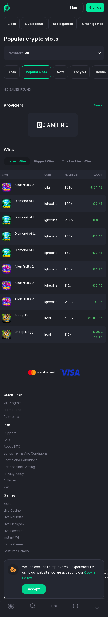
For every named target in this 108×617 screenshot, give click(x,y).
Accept (34, 589)
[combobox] (54, 53)
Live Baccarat (14, 531)
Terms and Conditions (21, 460)
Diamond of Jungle (26, 201)
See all (99, 105)
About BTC (12, 446)
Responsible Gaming (19, 467)
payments (11, 416)
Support (10, 433)
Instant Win (12, 537)
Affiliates (10, 480)
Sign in (75, 7)
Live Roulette (13, 517)
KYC (6, 487)
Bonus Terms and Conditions (26, 453)
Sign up (95, 7)
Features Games (16, 551)
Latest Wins (17, 161)
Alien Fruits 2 (24, 184)
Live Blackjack (14, 524)
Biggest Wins (44, 161)
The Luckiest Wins (77, 161)
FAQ (7, 440)
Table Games (14, 544)
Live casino (12, 510)
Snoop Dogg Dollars (26, 315)
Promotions (12, 409)
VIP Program (13, 403)
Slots (7, 503)
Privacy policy (14, 473)
